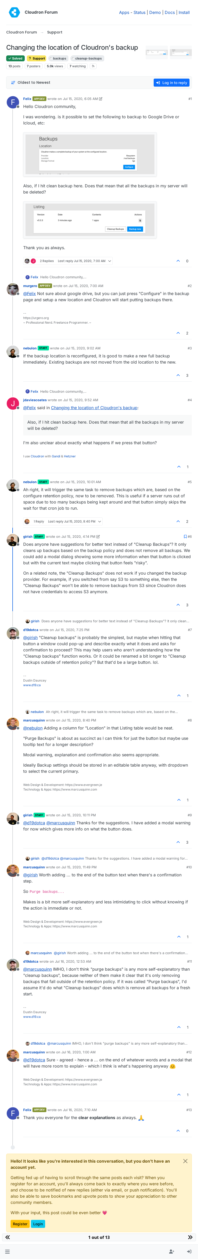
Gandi (56, 456)
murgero (30, 286)
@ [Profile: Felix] (29, 293)
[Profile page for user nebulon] (13, 352)
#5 (190, 482)
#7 (190, 630)
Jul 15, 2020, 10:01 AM (83, 482)
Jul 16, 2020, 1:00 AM (78, 1052)
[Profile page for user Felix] (13, 102)
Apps (124, 12)
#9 (190, 815)
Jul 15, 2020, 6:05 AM (80, 99)
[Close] (185, 1161)
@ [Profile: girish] (30, 637)
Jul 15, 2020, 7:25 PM (72, 630)
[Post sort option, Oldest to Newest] (31, 83)
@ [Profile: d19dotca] (34, 822)
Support (36, 58)
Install (184, 12)
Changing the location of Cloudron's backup (94, 407)
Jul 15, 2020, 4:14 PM (78, 536)
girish (27, 536)
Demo (155, 12)
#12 (189, 1052)
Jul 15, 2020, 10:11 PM (78, 815)
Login (38, 1224)
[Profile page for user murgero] (13, 289)
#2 (190, 286)
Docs (170, 12)
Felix (27, 99)
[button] (7, 1252)
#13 (189, 1110)
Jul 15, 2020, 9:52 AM (80, 400)
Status (139, 12)
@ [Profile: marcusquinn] (60, 822)
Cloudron (37, 456)
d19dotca (30, 630)
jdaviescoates (35, 400)
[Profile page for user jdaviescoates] (13, 403)
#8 (190, 720)
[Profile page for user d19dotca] (13, 633)
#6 (190, 536)
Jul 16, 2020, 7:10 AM (80, 1110)
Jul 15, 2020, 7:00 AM (86, 286)
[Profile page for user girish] (13, 540)
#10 (189, 867)
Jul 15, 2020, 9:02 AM (83, 348)
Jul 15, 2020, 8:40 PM (78, 720)
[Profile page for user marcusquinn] (13, 724)
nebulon (30, 348)
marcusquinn (34, 720)
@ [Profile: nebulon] (33, 728)
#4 (190, 400)
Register (20, 1224)
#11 (189, 961)
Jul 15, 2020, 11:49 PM (79, 867)
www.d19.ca (32, 685)
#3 (190, 348)
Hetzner (70, 456)
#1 (190, 99)
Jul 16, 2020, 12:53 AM (73, 961)
